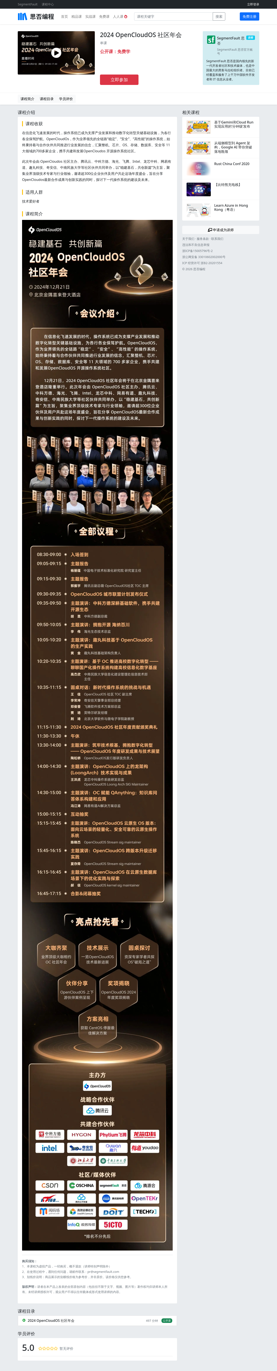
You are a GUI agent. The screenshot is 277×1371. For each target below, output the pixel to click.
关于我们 (188, 239)
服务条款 (203, 239)
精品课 (76, 16)
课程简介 (27, 98)
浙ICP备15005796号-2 (197, 251)
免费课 (104, 16)
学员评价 (66, 98)
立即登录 (253, 4)
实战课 (90, 16)
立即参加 (119, 80)
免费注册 (249, 16)
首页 (64, 16)
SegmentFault (27, 4)
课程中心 (48, 4)
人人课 (120, 16)
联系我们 (217, 239)
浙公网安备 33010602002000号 (203, 257)
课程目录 (47, 98)
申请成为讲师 (221, 229)
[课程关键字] (173, 16)
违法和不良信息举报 (195, 245)
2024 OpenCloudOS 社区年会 (141, 35)
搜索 (219, 16)
